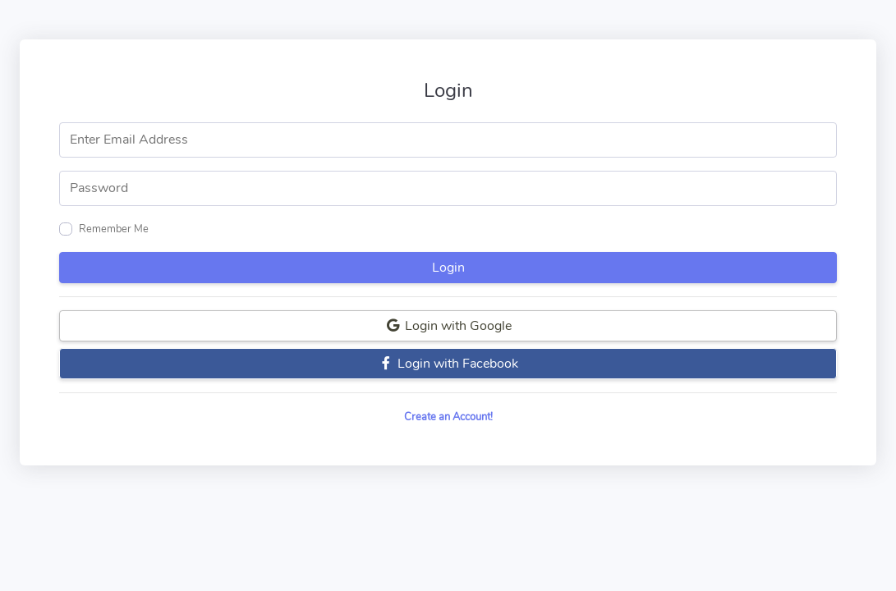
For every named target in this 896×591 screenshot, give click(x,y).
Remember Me (114, 229)
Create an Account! (448, 417)
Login (448, 268)
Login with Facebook (448, 364)
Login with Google (448, 326)
